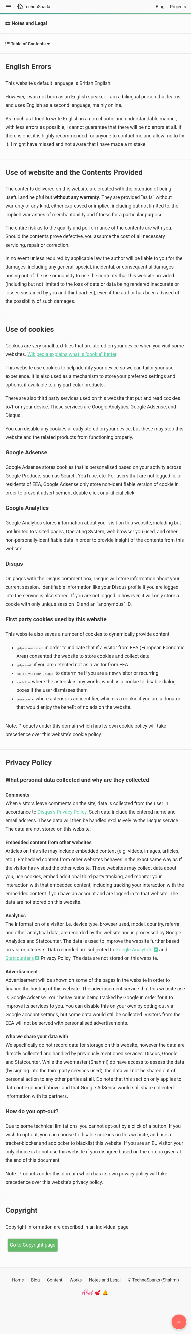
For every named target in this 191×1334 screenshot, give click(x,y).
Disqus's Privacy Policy (62, 812)
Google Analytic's (136, 949)
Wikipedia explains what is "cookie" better (71, 354)
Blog (160, 6)
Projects (178, 6)
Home (18, 1280)
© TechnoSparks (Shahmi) (153, 1280)
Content (54, 1280)
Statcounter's (22, 958)
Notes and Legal (105, 1280)
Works (76, 1280)
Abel (95, 1292)
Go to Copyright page (32, 1245)
